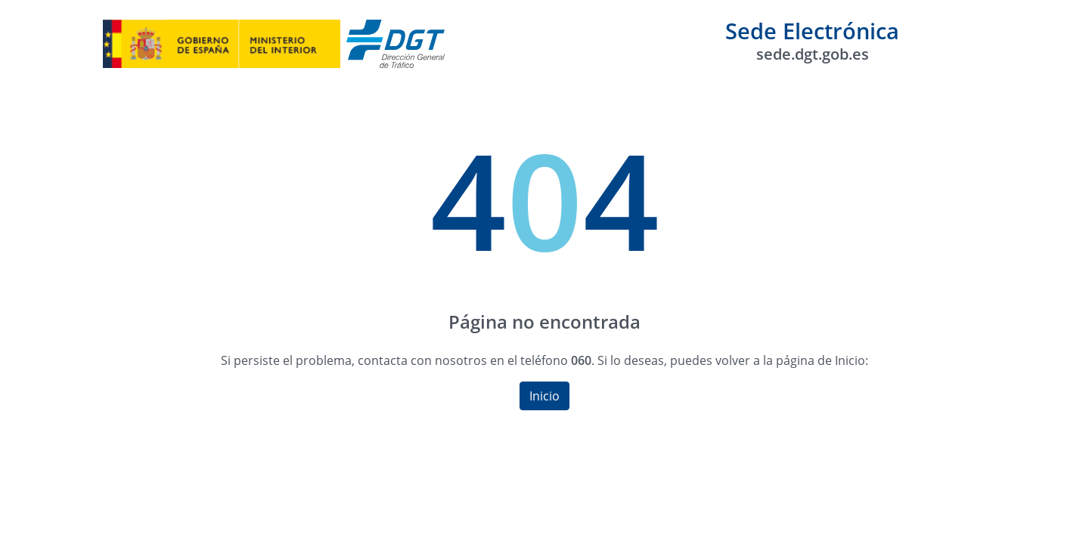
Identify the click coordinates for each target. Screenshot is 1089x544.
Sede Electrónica (812, 39)
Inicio (544, 396)
